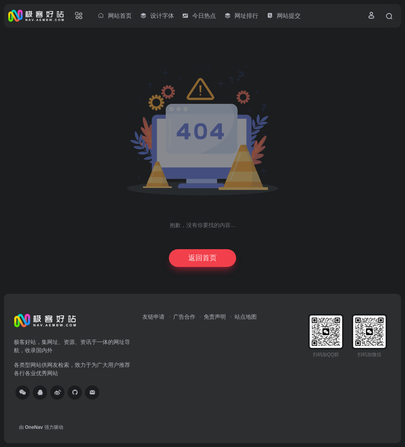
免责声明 (215, 317)
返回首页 (202, 258)
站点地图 (246, 317)
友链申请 (153, 317)
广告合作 (184, 317)
